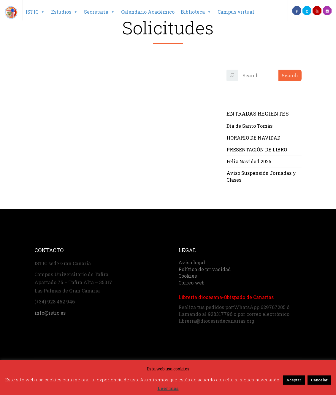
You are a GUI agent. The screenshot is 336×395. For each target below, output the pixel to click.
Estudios (64, 11)
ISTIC (35, 11)
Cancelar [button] (319, 380)
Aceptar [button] (293, 380)
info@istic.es (50, 313)
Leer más (168, 388)
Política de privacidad (204, 269)
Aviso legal (191, 262)
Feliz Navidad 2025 (248, 161)
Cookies (187, 276)
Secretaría (99, 11)
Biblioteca (196, 11)
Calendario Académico (148, 12)
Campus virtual (236, 12)
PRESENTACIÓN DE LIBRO (256, 149)
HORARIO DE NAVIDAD (253, 138)
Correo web (191, 282)
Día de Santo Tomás (249, 126)
